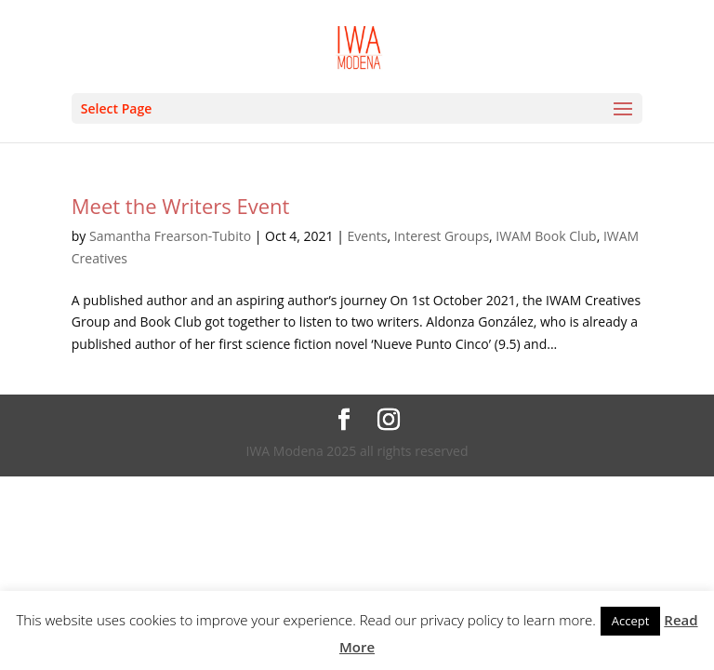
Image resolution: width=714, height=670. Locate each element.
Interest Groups (441, 236)
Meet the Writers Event (181, 206)
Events (368, 236)
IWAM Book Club (546, 236)
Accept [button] (631, 620)
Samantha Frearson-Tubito (170, 236)
